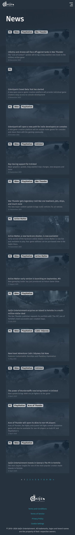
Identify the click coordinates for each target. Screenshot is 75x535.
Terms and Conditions (37, 509)
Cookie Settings (37, 524)
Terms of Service (37, 514)
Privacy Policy (37, 519)
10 (50, 479)
